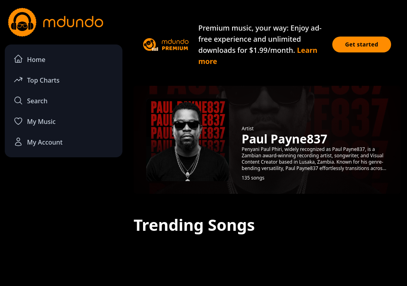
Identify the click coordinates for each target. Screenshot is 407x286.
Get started (361, 44)
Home (29, 59)
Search (30, 100)
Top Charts (37, 80)
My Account (38, 142)
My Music (35, 121)
